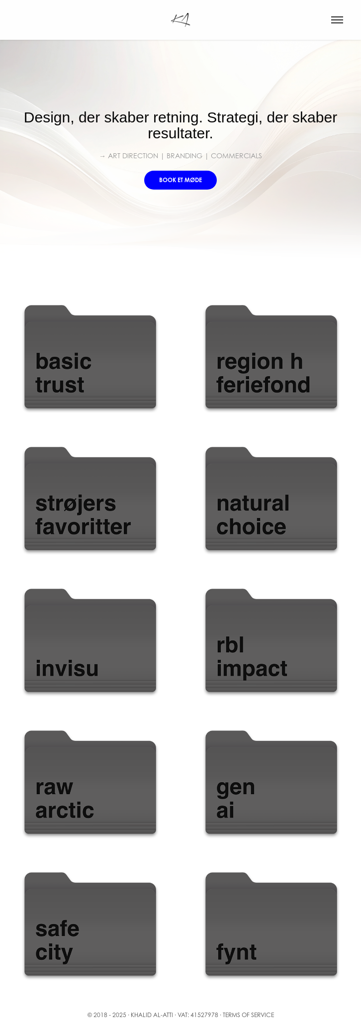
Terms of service (248, 1015)
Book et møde (180, 180)
